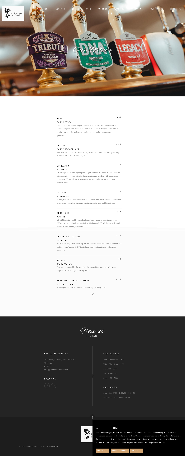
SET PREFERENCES (119, 450)
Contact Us (137, 9)
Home (46, 9)
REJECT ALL (137, 450)
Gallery (120, 9)
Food (88, 9)
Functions (103, 9)
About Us (60, 9)
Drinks (75, 9)
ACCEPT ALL (102, 450)
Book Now (177, 9)
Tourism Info (156, 9)
